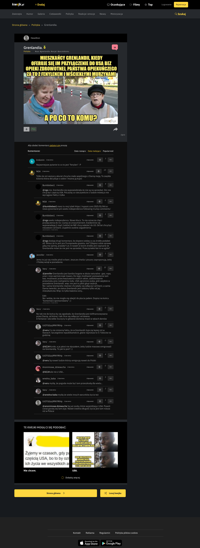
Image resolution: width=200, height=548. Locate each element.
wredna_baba (49, 378)
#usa (37, 51)
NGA (38, 171)
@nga (45, 190)
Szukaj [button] (182, 14)
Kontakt (77, 532)
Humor (29, 14)
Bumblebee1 (48, 185)
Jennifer (40, 254)
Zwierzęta (17, 14)
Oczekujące (113, 4)
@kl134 (46, 346)
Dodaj (42, 4)
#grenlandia (45, 51)
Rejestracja (180, 4)
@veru (45, 330)
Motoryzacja (117, 14)
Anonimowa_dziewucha (54, 367)
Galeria (41, 14)
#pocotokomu (63, 51)
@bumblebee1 (49, 206)
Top (145, 4)
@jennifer (47, 273)
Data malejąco (94, 151)
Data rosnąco (80, 151)
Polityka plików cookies (126, 532)
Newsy (103, 14)
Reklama (90, 532)
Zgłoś (123, 135)
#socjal (54, 51)
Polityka (70, 14)
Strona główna (20, 24)
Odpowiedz (89, 160)
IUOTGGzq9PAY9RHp (52, 325)
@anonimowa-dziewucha (54, 406)
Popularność (108, 151)
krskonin (40, 160)
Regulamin (104, 532)
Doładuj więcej (70, 477)
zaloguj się (54, 145)
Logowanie (164, 4)
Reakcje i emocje (86, 14)
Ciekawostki (55, 14)
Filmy (131, 4)
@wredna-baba (49, 394)
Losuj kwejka (114, 493)
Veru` (44, 268)
